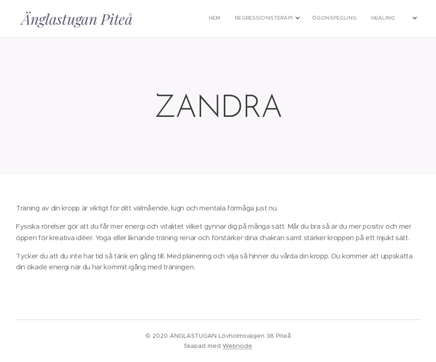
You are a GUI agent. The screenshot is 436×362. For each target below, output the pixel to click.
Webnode (237, 346)
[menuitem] (267, 18)
